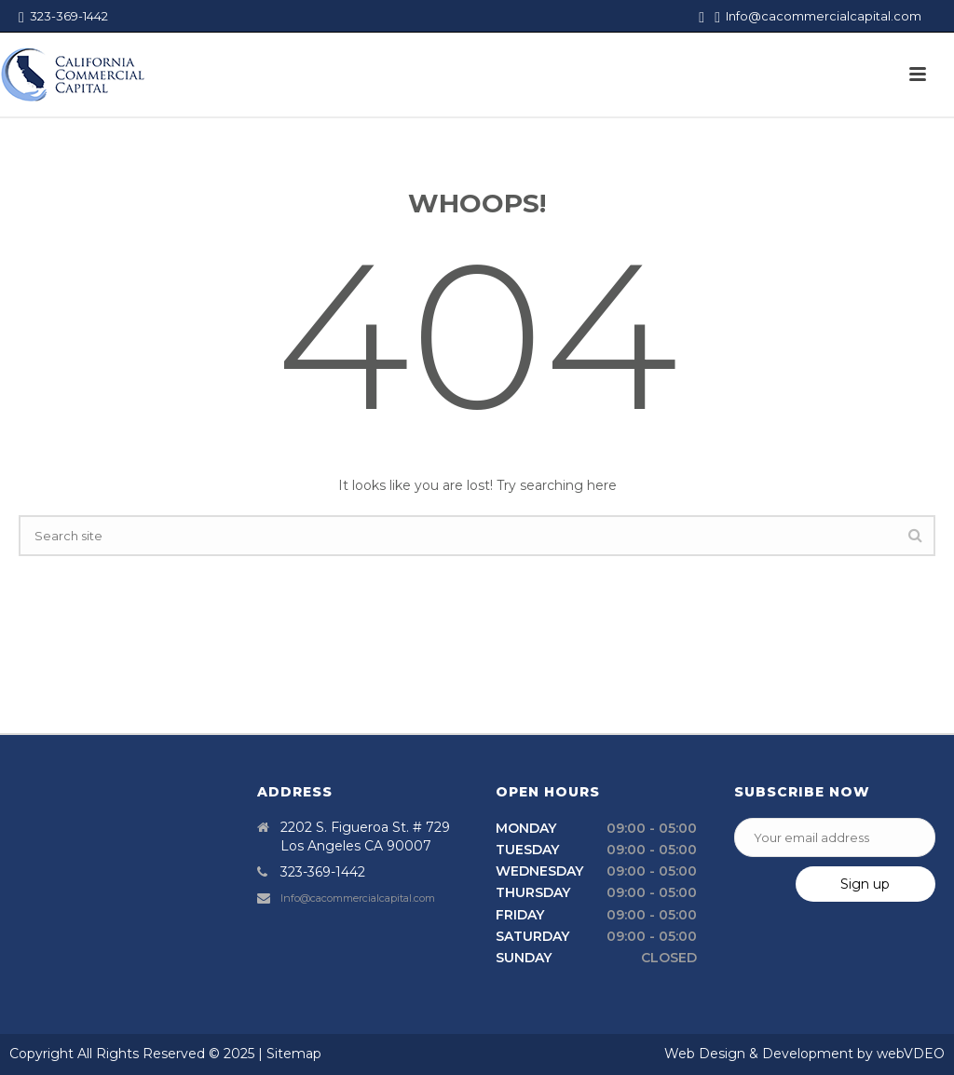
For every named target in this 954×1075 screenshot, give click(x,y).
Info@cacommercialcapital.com (823, 15)
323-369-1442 (63, 15)
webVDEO (911, 1053)
